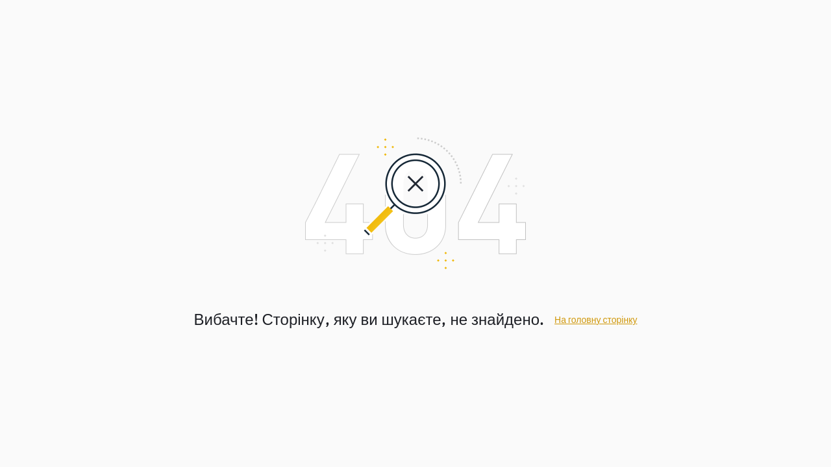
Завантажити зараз (526, 349)
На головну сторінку (595, 276)
